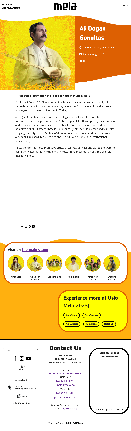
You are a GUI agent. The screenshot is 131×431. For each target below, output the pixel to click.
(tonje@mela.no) (68, 408)
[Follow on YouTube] (28, 358)
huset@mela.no (74, 373)
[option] (127, 5)
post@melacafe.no (65, 397)
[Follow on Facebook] (15, 358)
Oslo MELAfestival (65, 359)
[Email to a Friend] (26, 226)
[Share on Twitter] (22, 226)
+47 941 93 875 (56, 373)
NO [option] (128, 5)
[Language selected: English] (126, 5)
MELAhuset (65, 355)
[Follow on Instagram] (22, 358)
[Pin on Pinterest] (30, 226)
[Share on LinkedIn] (33, 226)
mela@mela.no (65, 385)
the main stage (35, 250)
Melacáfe (54, 362)
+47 (64, 393)
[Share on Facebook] (19, 226)
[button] (119, 6)
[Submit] (37, 350)
